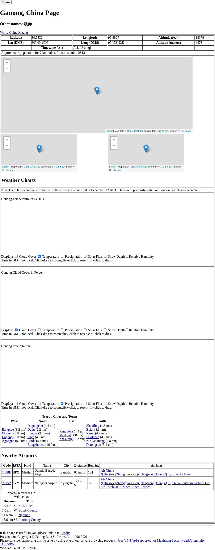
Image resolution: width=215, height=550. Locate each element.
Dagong (7, 437)
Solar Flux (95, 256)
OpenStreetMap (135, 131)
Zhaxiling (92, 425)
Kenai (90, 433)
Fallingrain (186, 131)
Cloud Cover (27, 256)
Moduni (7, 433)
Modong (65, 435)
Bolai (90, 429)
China (13, 32)
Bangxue (8, 429)
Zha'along (66, 439)
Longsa (32, 433)
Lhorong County (29, 519)
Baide (31, 441)
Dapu (31, 429)
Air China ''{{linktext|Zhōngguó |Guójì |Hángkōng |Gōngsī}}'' (135, 472)
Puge (31, 437)
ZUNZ (6, 483)
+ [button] (7, 63)
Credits (65, 533)
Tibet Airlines (181, 474)
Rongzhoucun (37, 444)
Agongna (8, 441)
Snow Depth (116, 256)
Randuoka (66, 431)
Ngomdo (24, 515)
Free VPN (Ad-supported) (134, 540)
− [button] (7, 69)
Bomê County (27, 510)
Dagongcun (35, 425)
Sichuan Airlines (119, 487)
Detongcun (93, 444)
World (4, 32)
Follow (6, 2)
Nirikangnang (95, 441)
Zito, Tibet (25, 506)
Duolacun (92, 437)
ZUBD (7, 472)
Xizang (23, 32)
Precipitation (73, 256)
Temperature (50, 256)
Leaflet (109, 131)
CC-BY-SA (162, 131)
